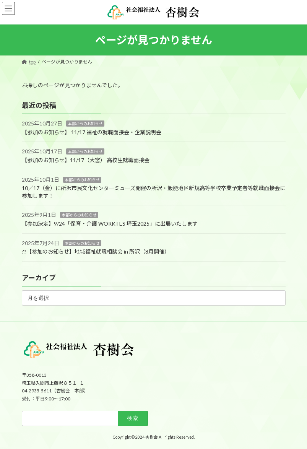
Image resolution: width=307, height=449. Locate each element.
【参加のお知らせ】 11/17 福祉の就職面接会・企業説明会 (91, 132)
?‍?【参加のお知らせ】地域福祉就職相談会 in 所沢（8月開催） (96, 251)
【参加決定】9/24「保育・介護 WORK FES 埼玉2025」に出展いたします (110, 223)
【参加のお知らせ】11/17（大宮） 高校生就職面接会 (85, 160)
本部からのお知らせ (85, 123)
